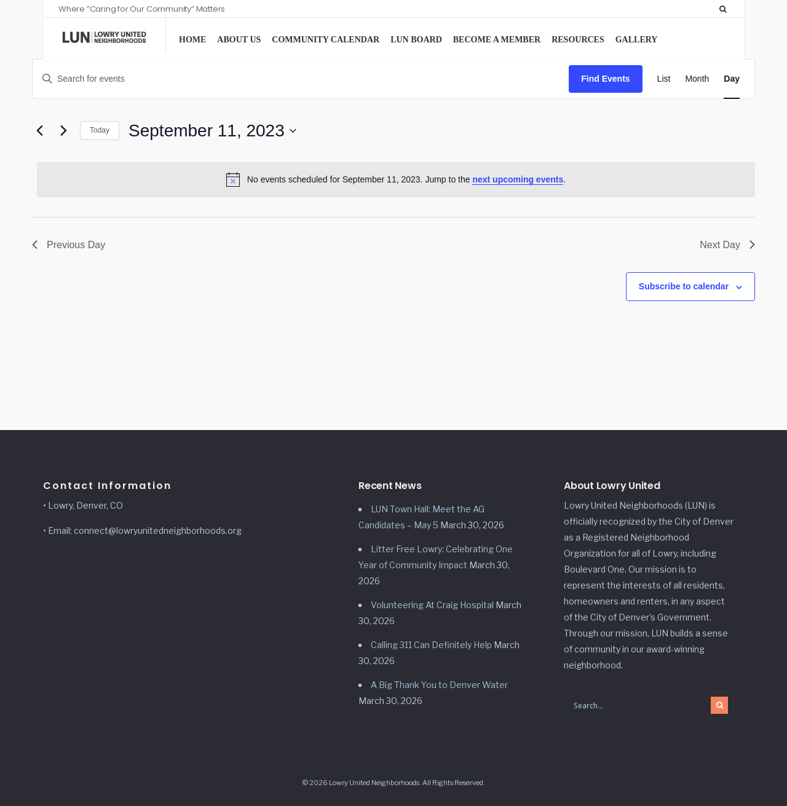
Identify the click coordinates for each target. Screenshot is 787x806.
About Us (239, 39)
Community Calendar (325, 39)
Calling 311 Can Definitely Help (431, 645)
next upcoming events (517, 179)
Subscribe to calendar (684, 286)
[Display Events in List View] (664, 79)
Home (192, 39)
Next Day (727, 245)
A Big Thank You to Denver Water (439, 684)
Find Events (605, 79)
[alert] (396, 179)
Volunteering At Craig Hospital (432, 605)
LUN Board (416, 39)
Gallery (636, 39)
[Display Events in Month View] (697, 79)
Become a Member (496, 39)
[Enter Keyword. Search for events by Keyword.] (301, 78)
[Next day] (63, 130)
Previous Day (68, 245)
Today (99, 130)
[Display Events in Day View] (732, 79)
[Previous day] (39, 130)
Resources (578, 39)
